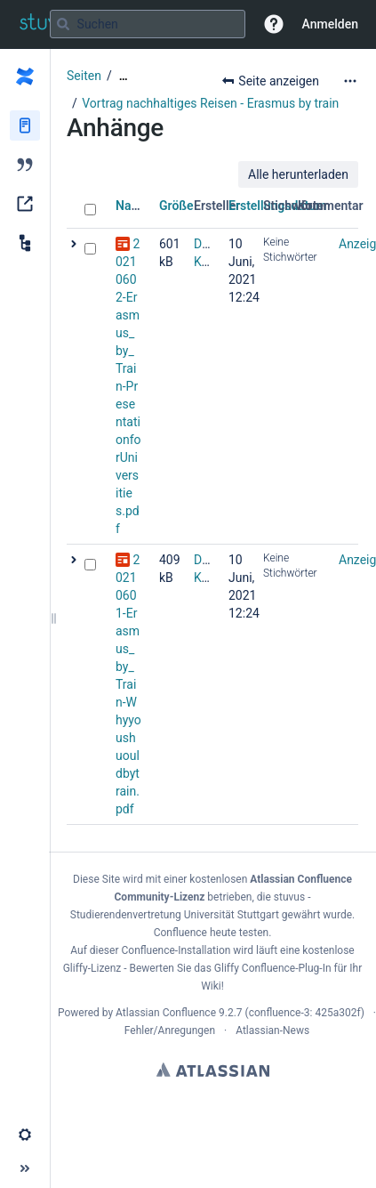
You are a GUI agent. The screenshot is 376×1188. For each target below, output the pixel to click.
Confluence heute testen (211, 932)
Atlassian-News (272, 1030)
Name (132, 205)
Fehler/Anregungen (169, 1030)
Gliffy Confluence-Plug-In (274, 968)
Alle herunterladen (298, 174)
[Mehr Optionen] (350, 81)
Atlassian (212, 1069)
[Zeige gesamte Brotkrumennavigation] (123, 76)
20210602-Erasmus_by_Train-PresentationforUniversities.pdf (128, 386)
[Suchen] (63, 24)
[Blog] (25, 165)
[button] (273, 24)
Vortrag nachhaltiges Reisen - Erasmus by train (210, 103)
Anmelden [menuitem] (330, 24)
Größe (176, 205)
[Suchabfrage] (147, 24)
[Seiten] (25, 125)
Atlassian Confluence (166, 1012)
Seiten (84, 76)
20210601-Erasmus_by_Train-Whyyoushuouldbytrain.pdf (128, 684)
